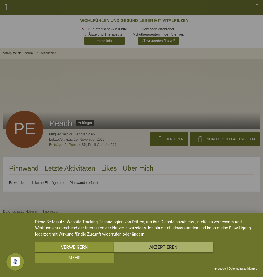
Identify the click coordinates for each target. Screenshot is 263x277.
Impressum (219, 268)
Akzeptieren (146, 258)
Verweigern (68, 258)
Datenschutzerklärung (243, 268)
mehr (224, 258)
